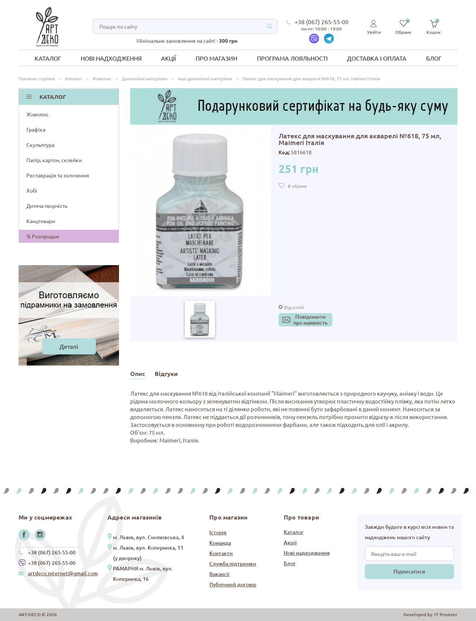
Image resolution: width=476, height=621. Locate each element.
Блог (433, 58)
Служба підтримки (232, 563)
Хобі (69, 190)
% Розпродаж (43, 236)
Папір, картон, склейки (69, 160)
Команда (220, 542)
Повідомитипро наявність (310, 319)
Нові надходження (111, 58)
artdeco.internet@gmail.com (63, 573)
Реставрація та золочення (69, 175)
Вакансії (219, 573)
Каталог (48, 58)
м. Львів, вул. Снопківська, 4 (148, 537)
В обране (297, 186)
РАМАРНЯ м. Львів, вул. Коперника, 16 (143, 573)
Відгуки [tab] (166, 373)
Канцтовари (69, 221)
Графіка (69, 129)
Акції (168, 58)
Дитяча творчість (69, 205)
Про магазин (216, 58)
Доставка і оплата (376, 58)
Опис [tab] (137, 373)
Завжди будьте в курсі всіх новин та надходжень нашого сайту (409, 532)
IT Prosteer (445, 614)
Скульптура (69, 144)
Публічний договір (232, 584)
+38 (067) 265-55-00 (321, 21)
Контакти (221, 553)
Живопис (69, 114)
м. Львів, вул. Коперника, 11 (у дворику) (148, 553)
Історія (217, 532)
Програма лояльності (292, 58)
